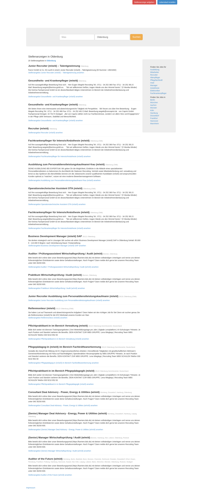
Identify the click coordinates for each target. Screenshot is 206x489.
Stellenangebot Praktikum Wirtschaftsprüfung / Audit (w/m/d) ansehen (56, 288)
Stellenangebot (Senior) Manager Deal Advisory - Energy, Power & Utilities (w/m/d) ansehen (65, 429)
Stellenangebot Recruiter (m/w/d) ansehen (45, 133)
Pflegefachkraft (156, 80)
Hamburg (154, 113)
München (154, 102)
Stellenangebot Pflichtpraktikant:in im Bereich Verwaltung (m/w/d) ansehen (58, 339)
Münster (153, 108)
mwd (152, 83)
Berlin (152, 100)
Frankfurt (154, 118)
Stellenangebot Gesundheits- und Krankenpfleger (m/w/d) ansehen (55, 97)
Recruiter (154, 75)
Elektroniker (155, 91)
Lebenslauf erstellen (167, 2)
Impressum (30, 488)
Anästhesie (154, 88)
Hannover (154, 121)
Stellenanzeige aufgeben (144, 2)
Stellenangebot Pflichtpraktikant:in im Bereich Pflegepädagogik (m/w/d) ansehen (61, 384)
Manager (154, 85)
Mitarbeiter (154, 72)
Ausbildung (154, 70)
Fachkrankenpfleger (158, 93)
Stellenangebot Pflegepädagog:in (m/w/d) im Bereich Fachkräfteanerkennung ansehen (63, 363)
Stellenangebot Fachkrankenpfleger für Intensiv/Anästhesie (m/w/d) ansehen (59, 156)
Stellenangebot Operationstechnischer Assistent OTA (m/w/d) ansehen (57, 204)
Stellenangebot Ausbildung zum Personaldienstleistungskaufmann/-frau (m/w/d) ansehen (64, 180)
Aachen (153, 105)
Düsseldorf (154, 116)
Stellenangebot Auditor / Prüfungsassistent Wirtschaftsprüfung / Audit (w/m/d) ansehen (63, 267)
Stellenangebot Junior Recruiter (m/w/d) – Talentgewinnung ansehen (56, 73)
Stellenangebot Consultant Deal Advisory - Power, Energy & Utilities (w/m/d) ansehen (63, 405)
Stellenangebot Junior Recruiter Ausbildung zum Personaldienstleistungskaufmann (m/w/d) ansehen (69, 300)
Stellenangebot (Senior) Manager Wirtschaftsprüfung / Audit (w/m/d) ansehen (59, 451)
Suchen (136, 37)
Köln (152, 110)
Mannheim (154, 123)
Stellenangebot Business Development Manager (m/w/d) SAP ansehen (57, 246)
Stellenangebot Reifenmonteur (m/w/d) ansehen (47, 318)
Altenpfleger (155, 77)
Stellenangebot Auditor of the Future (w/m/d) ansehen (50, 475)
